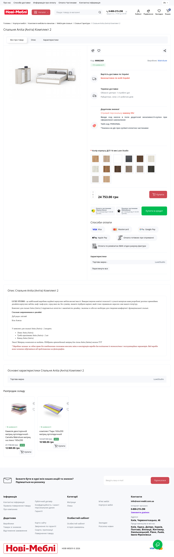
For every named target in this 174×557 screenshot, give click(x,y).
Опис (33, 40)
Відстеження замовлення (15, 531)
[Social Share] (164, 50)
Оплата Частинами (68, 2)
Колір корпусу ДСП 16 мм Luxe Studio (110, 150)
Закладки (103, 523)
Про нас (7, 2)
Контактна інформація (89, 2)
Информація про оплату (44, 2)
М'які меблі (104, 502)
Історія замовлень (75, 528)
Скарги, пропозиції (44, 530)
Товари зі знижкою (12, 528)
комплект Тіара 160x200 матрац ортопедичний (51, 433)
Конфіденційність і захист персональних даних (47, 507)
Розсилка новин (106, 527)
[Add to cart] (26, 453)
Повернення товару (44, 534)
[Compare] (93, 50)
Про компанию (10, 510)
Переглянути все (100, 269)
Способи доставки (22, 2)
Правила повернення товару (17, 506)
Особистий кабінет (76, 524)
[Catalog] (41, 12)
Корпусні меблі (106, 506)
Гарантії (39, 512)
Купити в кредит (154, 211)
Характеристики (50, 40)
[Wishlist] (99, 50)
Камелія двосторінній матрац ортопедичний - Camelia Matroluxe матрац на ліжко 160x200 (18, 436)
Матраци (71, 503)
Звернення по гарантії (45, 527)
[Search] (100, 12)
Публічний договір (43, 502)
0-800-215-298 (115, 11)
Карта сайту (40, 523)
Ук (164, 2)
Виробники (8, 524)
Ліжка (69, 506)
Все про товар (17, 40)
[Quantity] (93, 195)
